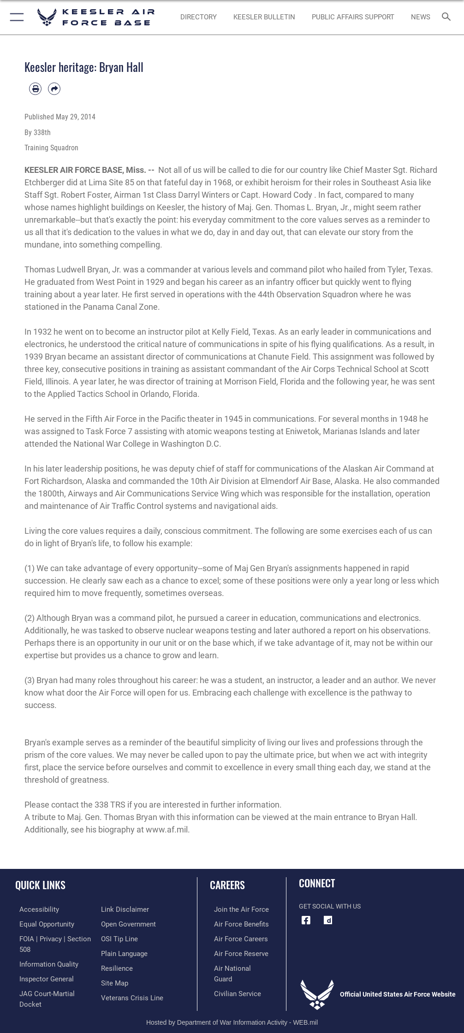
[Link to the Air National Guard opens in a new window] (236, 966)
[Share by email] (54, 89)
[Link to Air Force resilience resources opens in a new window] (115, 966)
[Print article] (35, 89)
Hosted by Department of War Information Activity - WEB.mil (232, 1012)
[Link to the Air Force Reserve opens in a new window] (234, 952)
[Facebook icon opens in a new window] (306, 920)
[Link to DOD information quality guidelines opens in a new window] (43, 962)
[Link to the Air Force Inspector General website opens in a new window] (40, 976)
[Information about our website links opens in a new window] (122, 909)
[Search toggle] (448, 17)
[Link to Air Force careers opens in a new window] (234, 937)
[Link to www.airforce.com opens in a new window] (235, 909)
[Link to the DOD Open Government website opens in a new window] (127, 923)
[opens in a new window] (328, 920)
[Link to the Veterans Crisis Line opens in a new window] (129, 994)
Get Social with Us (330, 906)
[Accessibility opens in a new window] (32, 909)
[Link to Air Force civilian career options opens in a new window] (231, 980)
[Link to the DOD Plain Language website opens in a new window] (123, 952)
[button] (15, 17)
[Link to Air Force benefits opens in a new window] (235, 923)
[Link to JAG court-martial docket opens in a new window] (52, 990)
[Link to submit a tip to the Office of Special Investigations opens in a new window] (118, 937)
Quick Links (40, 884)
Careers (227, 884)
